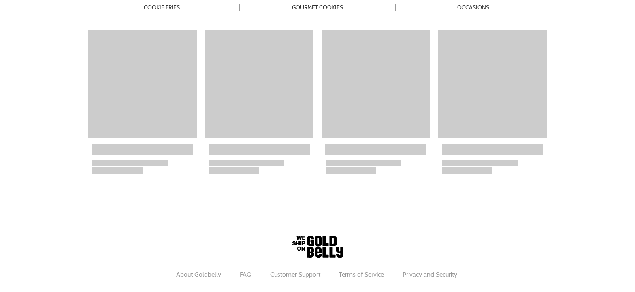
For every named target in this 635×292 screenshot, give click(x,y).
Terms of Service (361, 274)
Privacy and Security (430, 274)
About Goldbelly (198, 274)
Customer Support (295, 274)
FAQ (245, 274)
